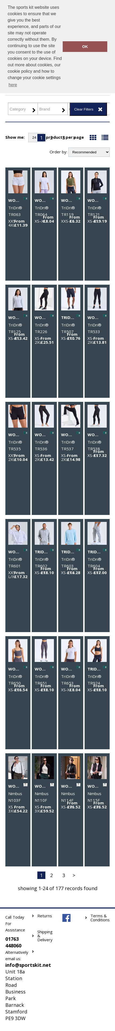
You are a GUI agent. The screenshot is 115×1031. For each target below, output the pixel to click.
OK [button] (85, 46)
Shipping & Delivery (45, 936)
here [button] (13, 85)
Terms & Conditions (100, 918)
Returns (44, 916)
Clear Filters (83, 109)
